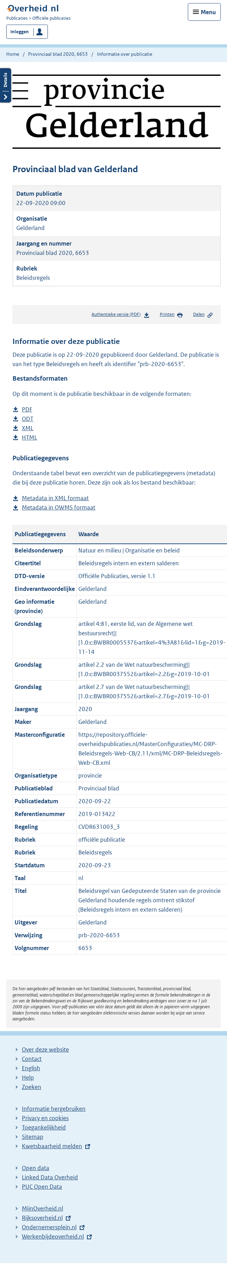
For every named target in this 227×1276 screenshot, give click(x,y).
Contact (32, 1059)
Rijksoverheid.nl (42, 1218)
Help (28, 1077)
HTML (29, 437)
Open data (35, 1168)
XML (27, 428)
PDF (27, 409)
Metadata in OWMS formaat (58, 507)
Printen (171, 314)
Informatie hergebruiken (54, 1109)
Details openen (5, 85)
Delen (203, 314)
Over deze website (45, 1049)
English (31, 1068)
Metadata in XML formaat (55, 498)
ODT (27, 419)
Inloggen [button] (19, 32)
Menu (208, 12)
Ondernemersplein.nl (49, 1227)
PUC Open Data (42, 1186)
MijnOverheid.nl (42, 1208)
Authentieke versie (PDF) (120, 316)
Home (12, 54)
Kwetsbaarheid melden (52, 1146)
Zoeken (31, 1087)
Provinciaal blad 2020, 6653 (58, 54)
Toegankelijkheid (44, 1127)
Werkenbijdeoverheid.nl (53, 1236)
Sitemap (32, 1137)
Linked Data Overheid (50, 1177)
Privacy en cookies (45, 1118)
